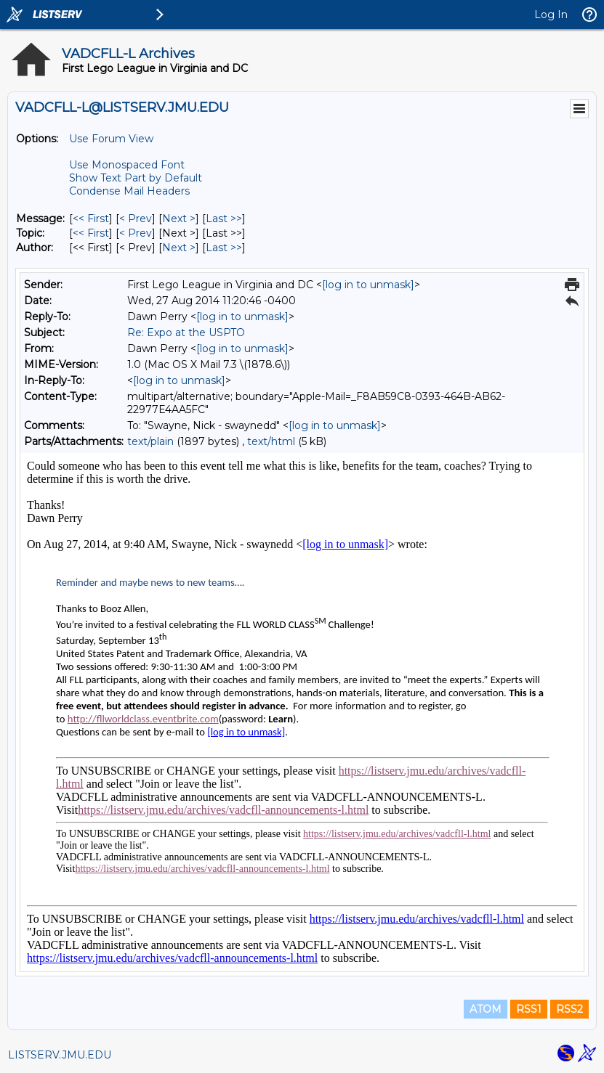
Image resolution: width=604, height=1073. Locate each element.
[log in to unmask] (368, 284)
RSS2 (569, 1009)
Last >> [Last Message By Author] (224, 247)
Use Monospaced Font (127, 164)
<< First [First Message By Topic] (91, 233)
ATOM (486, 1009)
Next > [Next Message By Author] (179, 247)
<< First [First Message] (91, 218)
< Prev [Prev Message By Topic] (135, 233)
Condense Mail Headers (129, 190)
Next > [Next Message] (179, 218)
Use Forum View (111, 138)
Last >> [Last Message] (224, 218)
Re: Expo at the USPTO (186, 332)
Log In (551, 14)
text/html (271, 441)
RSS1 (528, 1009)
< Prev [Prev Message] (135, 218)
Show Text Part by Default (135, 177)
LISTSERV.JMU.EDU (59, 1054)
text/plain (150, 441)
